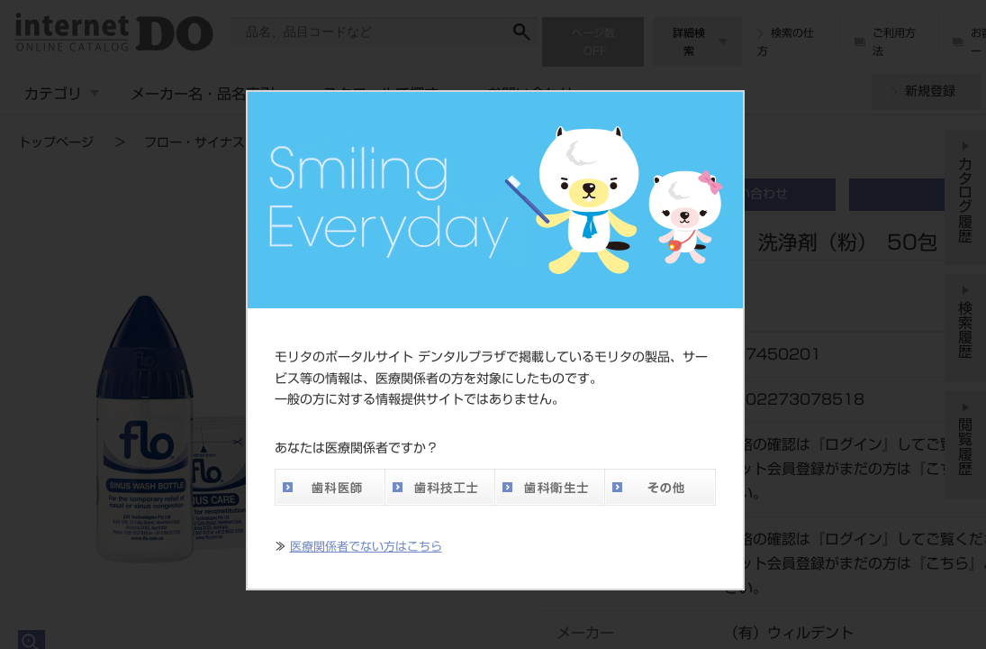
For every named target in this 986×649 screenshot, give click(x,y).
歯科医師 (329, 487)
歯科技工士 (439, 487)
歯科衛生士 (549, 487)
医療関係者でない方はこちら (366, 547)
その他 (660, 487)
